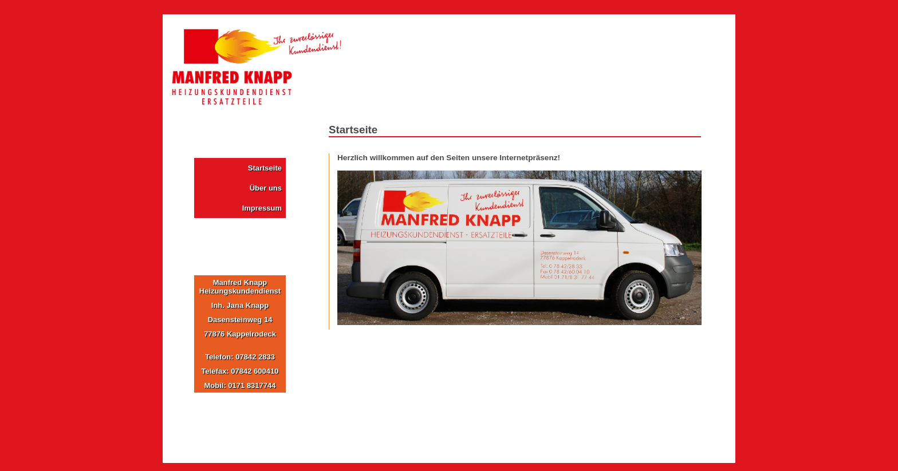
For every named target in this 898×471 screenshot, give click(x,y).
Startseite (265, 168)
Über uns (266, 188)
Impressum (262, 208)
